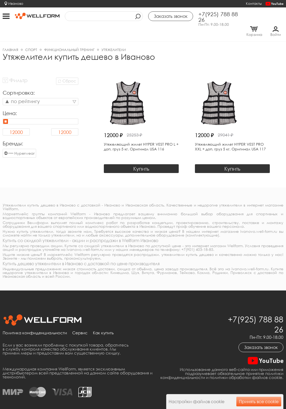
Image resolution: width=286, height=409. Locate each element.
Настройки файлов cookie (196, 401)
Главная (10, 38)
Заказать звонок (261, 336)
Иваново (15, 3)
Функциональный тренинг (69, 38)
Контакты (254, 3)
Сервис (80, 321)
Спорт (31, 38)
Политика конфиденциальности (35, 321)
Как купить (103, 321)
